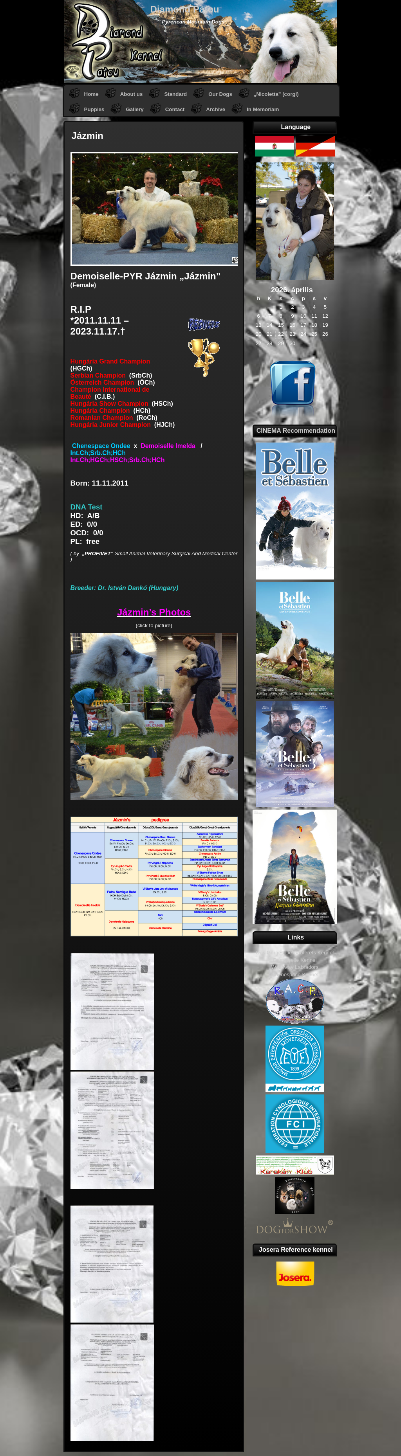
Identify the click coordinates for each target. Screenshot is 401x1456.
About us (131, 94)
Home (91, 94)
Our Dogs (220, 94)
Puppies (94, 109)
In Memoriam (263, 109)
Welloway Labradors (295, 967)
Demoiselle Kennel (294, 960)
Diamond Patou (184, 9)
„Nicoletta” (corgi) (276, 94)
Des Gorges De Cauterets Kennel (295, 953)
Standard (175, 94)
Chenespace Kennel (294, 974)
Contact (175, 109)
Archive (215, 109)
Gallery (134, 109)
